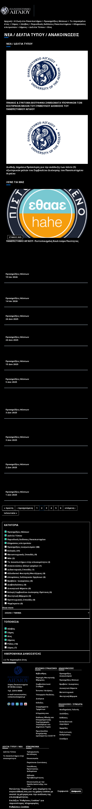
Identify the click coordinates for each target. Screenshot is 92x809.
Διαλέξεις (63, 713)
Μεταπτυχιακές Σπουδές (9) (22, 554)
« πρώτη (8, 508)
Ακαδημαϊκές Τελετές (69, 709)
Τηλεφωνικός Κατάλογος (33, 753)
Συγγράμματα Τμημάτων (42, 708)
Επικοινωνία (32, 758)
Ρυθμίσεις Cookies (19, 806)
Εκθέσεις (63, 717)
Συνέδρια (63, 739)
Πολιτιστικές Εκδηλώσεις (65, 733)
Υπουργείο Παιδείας (45, 694)
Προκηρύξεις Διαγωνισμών (65, 674)
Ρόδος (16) (12, 643)
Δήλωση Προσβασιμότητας (35, 776)
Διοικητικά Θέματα (68, 688)
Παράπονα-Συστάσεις (37, 762)
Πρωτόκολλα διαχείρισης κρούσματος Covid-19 (45, 733)
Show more (7, 607)
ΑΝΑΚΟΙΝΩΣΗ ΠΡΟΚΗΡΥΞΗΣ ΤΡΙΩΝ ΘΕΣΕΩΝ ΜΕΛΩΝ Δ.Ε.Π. (38, 375)
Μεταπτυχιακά (66, 692)
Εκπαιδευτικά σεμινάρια (65, 723)
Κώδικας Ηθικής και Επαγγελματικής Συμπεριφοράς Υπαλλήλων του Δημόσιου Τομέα (45, 722)
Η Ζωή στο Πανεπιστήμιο (28, 21)
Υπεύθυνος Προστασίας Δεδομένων (32, 768)
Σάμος (15, 24)
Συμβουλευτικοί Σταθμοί (43, 685)
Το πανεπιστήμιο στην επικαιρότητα (13, 757)
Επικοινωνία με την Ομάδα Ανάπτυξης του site (37, 784)
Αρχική (8, 21)
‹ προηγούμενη (25, 508)
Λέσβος (25, 24)
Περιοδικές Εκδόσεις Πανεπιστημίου (51, 24)
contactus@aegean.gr (17, 697)
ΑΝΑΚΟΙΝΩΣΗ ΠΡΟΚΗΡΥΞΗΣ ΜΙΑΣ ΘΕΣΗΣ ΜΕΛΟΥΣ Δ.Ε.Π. (36, 312)
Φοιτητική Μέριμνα (68, 696)
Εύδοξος (39, 703)
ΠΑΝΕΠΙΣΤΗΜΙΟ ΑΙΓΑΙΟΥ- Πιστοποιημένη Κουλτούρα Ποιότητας (42, 241)
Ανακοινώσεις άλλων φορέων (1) (24, 565)
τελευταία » (10, 513)
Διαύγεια (40, 698)
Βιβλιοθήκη (41, 673)
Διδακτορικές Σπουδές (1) (20, 569)
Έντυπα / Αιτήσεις (44, 690)
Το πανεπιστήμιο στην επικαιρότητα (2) (28, 562)
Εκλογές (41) (13, 550)
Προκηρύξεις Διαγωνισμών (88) (23, 547)
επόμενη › (70, 508)
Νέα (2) (11, 558)
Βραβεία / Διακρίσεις (69, 684)
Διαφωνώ (76, 791)
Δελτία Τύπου (37, 27)
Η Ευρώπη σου (42, 713)
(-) (5, 659)
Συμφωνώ (63, 791)
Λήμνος (23, 27)
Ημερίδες (63, 728)
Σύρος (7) (12, 647)
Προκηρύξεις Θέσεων (55, 21)
